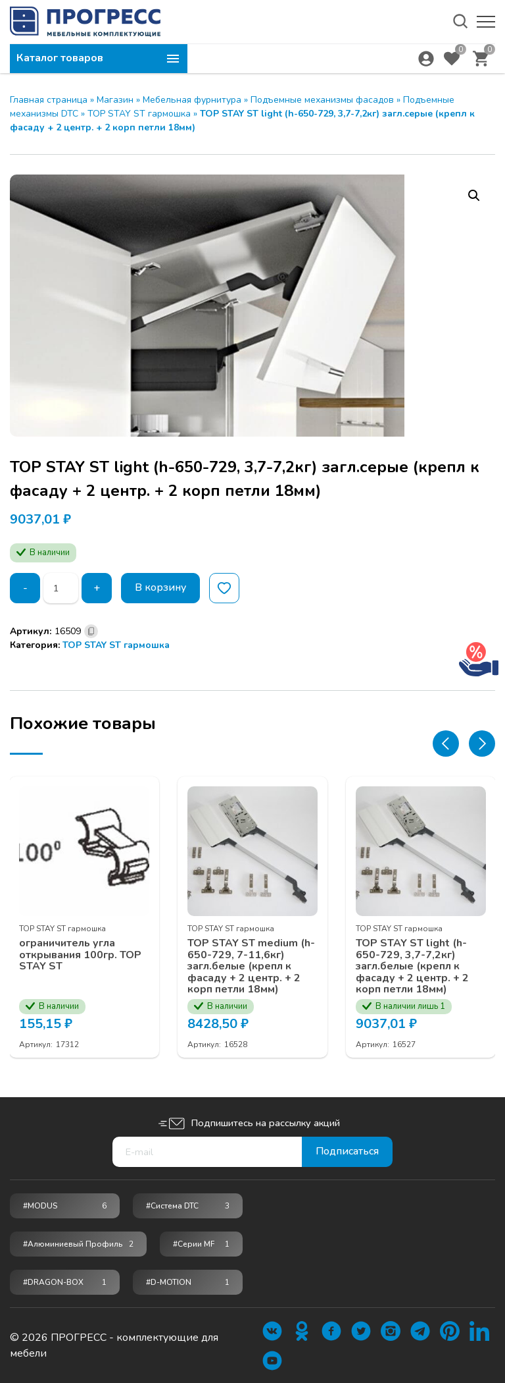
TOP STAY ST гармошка (139, 113)
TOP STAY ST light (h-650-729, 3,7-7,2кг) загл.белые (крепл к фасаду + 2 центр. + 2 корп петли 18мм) (412, 966)
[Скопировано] (91, 631)
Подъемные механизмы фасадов (322, 100)
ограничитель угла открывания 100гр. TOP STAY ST (81, 954)
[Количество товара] (60, 588)
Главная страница (48, 100)
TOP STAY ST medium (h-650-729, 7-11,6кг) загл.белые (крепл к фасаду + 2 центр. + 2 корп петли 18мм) (252, 966)
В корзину (161, 588)
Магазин (115, 100)
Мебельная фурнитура (192, 100)
